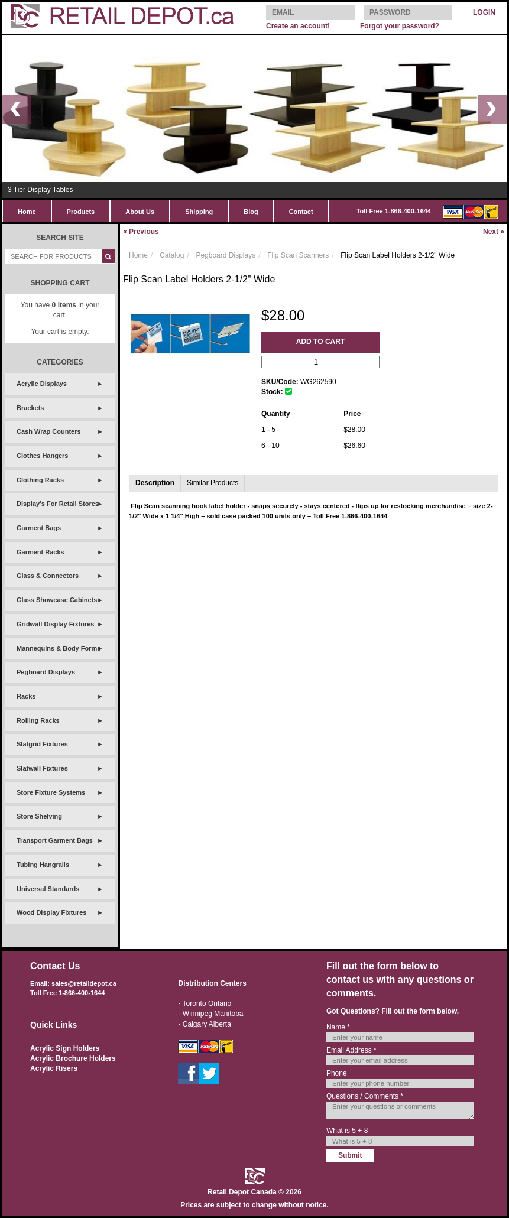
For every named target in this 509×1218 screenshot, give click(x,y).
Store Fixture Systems (51, 792)
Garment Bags (39, 527)
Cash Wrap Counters (49, 431)
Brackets (30, 407)
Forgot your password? (399, 26)
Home (27, 211)
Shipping (199, 211)
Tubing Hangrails (43, 864)
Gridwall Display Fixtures (55, 624)
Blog (251, 211)
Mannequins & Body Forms (58, 648)
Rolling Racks (38, 720)
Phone (336, 1073)
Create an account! (298, 26)
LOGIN (484, 12)
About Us (139, 211)
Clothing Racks (40, 479)
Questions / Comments (364, 1096)
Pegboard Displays (46, 671)
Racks (26, 696)
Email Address (351, 1050)
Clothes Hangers (42, 455)
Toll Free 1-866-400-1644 (393, 211)
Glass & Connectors (48, 575)
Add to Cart (320, 341)
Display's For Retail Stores (58, 503)
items (64, 305)
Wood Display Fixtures (51, 912)
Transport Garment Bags (55, 840)
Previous (141, 232)
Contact (301, 211)
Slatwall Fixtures (42, 768)
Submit (350, 1155)
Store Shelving (39, 816)
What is (347, 1130)
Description (154, 483)
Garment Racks (40, 552)
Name (338, 1027)
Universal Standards (48, 888)
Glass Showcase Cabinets (57, 599)
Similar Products (212, 483)
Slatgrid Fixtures (42, 744)
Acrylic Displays (42, 383)
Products (81, 211)
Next (493, 232)
